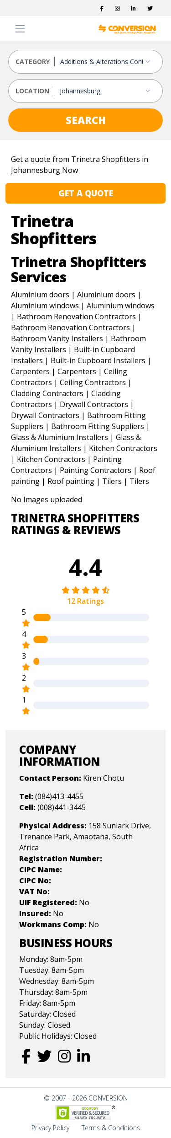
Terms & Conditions (111, 1127)
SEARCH (86, 120)
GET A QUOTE (85, 193)
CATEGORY (33, 61)
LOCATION (32, 90)
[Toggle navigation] (20, 29)
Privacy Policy (50, 1127)
